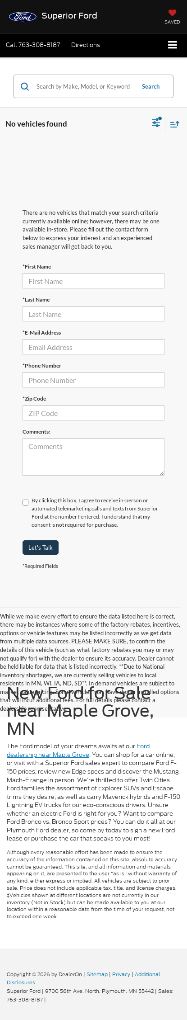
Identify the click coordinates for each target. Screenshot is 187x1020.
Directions (85, 45)
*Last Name (36, 299)
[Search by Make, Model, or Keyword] (84, 86)
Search (151, 86)
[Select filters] (156, 124)
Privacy (121, 974)
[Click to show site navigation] (173, 45)
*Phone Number (42, 365)
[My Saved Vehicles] (172, 17)
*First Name (37, 266)
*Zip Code (34, 398)
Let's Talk (40, 547)
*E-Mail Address (42, 332)
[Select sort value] (172, 124)
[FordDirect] (30, 964)
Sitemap (97, 974)
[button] (33, 45)
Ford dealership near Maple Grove (78, 750)
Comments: (36, 431)
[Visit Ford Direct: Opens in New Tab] (50, 999)
